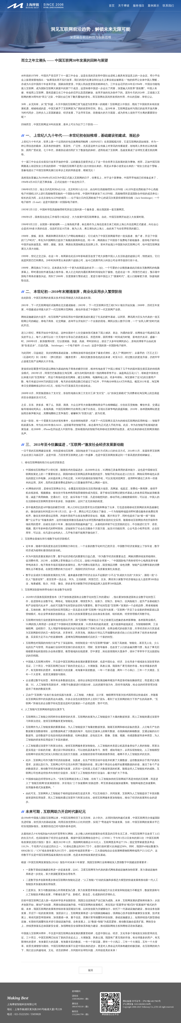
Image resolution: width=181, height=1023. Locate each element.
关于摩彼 (123, 5)
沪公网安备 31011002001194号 (137, 1004)
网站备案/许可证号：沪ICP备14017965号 (142, 1001)
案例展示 (153, 5)
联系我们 (168, 5)
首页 (112, 5)
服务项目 (138, 5)
